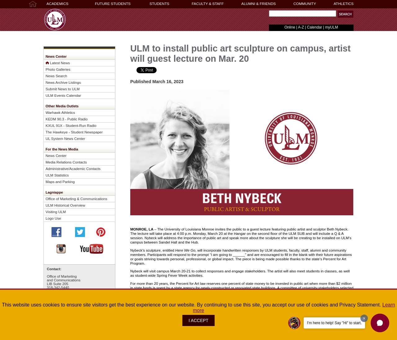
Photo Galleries (58, 69)
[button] (345, 14)
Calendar (314, 27)
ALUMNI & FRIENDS (258, 4)
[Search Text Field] (302, 13)
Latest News (60, 63)
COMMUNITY (304, 4)
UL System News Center (65, 138)
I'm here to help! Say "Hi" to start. (334, 323)
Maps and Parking (60, 182)
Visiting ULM (56, 212)
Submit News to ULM (63, 89)
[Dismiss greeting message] (364, 318)
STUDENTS (159, 4)
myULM (331, 27)
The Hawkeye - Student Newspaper (74, 132)
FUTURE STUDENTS (113, 4)
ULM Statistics (57, 175)
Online (289, 27)
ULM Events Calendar (63, 95)
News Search (56, 76)
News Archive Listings (63, 82)
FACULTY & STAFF (208, 4)
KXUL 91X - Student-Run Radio (71, 125)
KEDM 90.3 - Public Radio (67, 119)
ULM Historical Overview (65, 205)
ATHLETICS (344, 4)
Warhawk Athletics (60, 112)
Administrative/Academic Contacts (73, 169)
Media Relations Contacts (66, 162)
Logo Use (53, 218)
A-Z (301, 27)
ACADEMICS (57, 4)
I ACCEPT (198, 320)
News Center (56, 156)
